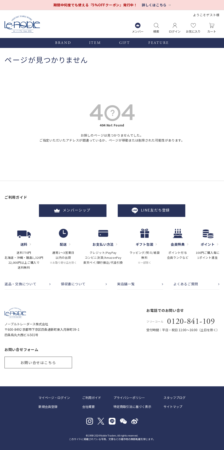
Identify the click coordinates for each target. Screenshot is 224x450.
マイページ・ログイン (54, 397)
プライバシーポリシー (129, 397)
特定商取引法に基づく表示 (132, 406)
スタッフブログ (174, 397)
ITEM (95, 43)
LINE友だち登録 (151, 210)
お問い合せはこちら (38, 362)
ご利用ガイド (91, 397)
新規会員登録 (47, 406)
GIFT (124, 43)
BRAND (63, 43)
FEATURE (158, 43)
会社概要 (88, 406)
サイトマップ (172, 406)
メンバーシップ (73, 210)
